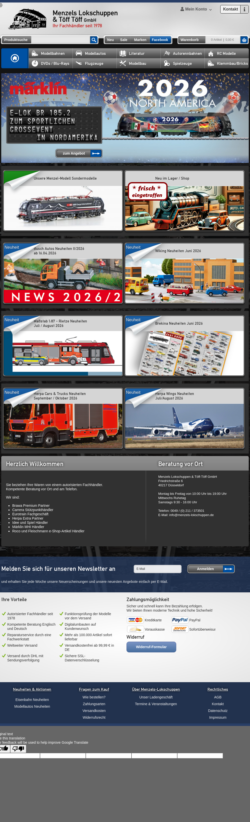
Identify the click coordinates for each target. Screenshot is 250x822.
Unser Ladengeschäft (155, 697)
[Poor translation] (18, 749)
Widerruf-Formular (151, 647)
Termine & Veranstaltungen (156, 704)
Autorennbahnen (183, 53)
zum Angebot (74, 153)
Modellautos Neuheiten (32, 706)
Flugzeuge (89, 63)
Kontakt (218, 704)
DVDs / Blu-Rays (50, 63)
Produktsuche (16, 40)
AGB (218, 697)
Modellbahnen (48, 53)
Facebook (160, 40)
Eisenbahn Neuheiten (32, 700)
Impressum (217, 717)
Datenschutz (218, 711)
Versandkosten (94, 711)
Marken (140, 40)
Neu (110, 40)
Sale (124, 40)
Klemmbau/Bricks (228, 63)
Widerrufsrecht (94, 717)
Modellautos (91, 53)
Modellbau (133, 63)
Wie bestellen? (94, 697)
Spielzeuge (178, 63)
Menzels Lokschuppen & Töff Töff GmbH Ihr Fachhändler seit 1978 (63, 19)
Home (15, 58)
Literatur (132, 53)
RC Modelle (222, 53)
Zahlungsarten (94, 704)
